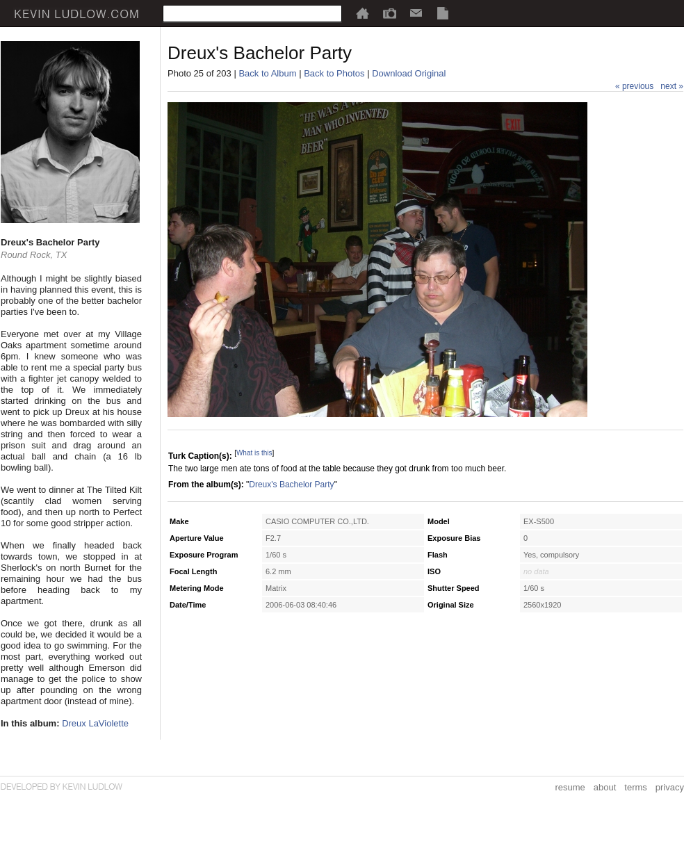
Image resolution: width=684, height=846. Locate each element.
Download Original (409, 73)
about (605, 787)
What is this (254, 453)
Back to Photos (334, 73)
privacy (670, 787)
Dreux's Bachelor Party (291, 484)
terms (635, 787)
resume (570, 787)
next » (671, 86)
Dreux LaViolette (95, 723)
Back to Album (267, 73)
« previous (634, 86)
